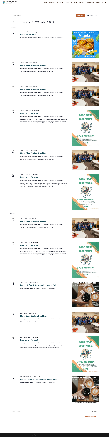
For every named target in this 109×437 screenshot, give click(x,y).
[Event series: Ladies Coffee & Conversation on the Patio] (37, 282)
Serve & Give (89, 2)
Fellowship (67, 2)
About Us (51, 2)
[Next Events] (14, 22)
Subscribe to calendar (90, 416)
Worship (59, 2)
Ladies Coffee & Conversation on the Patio (38, 285)
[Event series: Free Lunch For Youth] (38, 110)
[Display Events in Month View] (91, 15)
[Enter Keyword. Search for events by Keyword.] (43, 15)
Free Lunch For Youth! (30, 113)
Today (18, 22)
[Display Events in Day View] (96, 15)
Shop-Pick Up (99, 2)
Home (45, 2)
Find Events (80, 15)
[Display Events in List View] (88, 15)
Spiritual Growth (78, 2)
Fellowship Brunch (28, 35)
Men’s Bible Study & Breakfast (33, 65)
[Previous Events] (11, 22)
